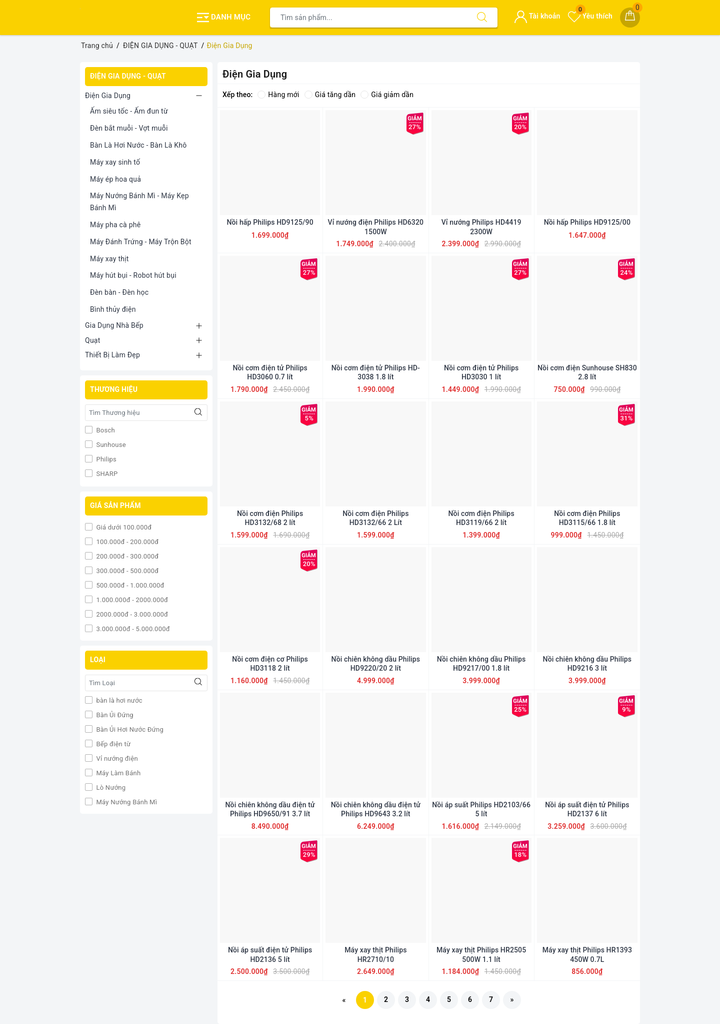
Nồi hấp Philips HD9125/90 (269, 222)
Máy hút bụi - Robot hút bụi (133, 275)
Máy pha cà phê (115, 225)
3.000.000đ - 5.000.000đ (132, 629)
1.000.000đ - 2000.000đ (131, 600)
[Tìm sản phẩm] (368, 18)
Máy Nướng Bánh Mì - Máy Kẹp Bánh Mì (139, 202)
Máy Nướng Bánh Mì (125, 802)
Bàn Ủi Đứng (114, 715)
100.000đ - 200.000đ (126, 542)
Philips (105, 459)
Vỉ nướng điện (116, 758)
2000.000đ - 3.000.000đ (131, 614)
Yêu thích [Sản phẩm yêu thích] (590, 16)
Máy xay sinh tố (115, 162)
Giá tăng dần (330, 95)
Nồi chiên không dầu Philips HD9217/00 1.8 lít (481, 663)
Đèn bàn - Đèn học (119, 292)
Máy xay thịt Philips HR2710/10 (375, 954)
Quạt (92, 340)
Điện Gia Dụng (107, 96)
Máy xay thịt (109, 259)
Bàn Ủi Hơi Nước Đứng (129, 729)
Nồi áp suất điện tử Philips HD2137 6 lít (587, 809)
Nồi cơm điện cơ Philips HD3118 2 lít (270, 663)
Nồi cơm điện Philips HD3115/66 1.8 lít (587, 518)
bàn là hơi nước (118, 700)
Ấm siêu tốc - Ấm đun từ (129, 111)
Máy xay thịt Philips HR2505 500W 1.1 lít (481, 954)
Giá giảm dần (387, 95)
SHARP (106, 473)
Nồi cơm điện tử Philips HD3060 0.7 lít (269, 372)
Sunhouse (110, 444)
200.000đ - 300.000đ (126, 556)
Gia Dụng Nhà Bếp (114, 325)
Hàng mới (278, 95)
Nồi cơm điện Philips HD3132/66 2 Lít (375, 518)
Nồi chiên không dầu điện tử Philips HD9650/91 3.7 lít (269, 809)
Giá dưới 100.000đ (123, 527)
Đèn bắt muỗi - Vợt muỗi (129, 128)
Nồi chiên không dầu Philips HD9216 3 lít (587, 663)
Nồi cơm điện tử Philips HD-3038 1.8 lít (376, 372)
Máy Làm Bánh (117, 773)
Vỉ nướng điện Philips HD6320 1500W (376, 226)
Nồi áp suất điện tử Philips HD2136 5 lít (270, 954)
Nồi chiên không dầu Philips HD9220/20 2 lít (376, 663)
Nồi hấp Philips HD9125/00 (587, 222)
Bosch (104, 430)
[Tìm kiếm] (482, 18)
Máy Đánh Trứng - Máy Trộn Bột (141, 242)
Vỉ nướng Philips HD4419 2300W (482, 226)
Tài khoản (537, 16)
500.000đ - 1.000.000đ (129, 585)
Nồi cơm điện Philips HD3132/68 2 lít (270, 518)
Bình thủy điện (113, 309)
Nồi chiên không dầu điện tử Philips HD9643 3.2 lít (375, 809)
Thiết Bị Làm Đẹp (112, 355)
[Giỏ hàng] (630, 18)
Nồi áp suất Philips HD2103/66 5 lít (481, 809)
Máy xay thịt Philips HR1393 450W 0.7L (587, 954)
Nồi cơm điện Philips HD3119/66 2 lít (481, 518)
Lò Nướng (110, 787)
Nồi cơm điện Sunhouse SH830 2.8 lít (587, 372)
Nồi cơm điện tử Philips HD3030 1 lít (481, 372)
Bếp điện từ (112, 744)
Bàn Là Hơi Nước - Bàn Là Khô (138, 145)
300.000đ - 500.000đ (126, 571)
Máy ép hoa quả (115, 179)
